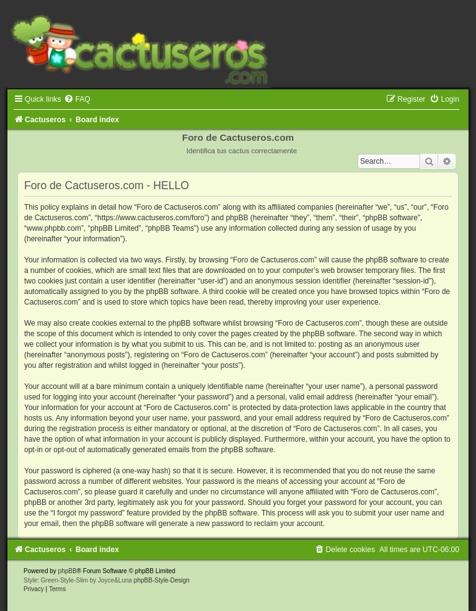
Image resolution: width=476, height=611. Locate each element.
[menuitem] (77, 99)
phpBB (67, 571)
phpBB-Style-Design (162, 580)
